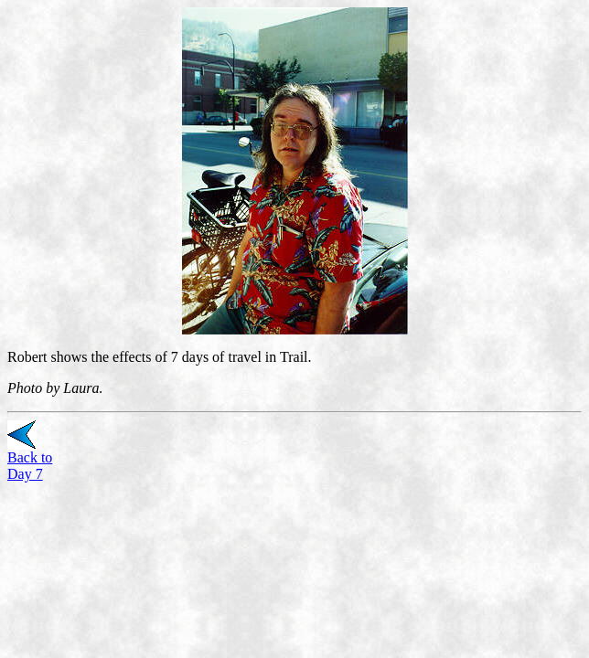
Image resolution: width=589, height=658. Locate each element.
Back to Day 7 (29, 466)
